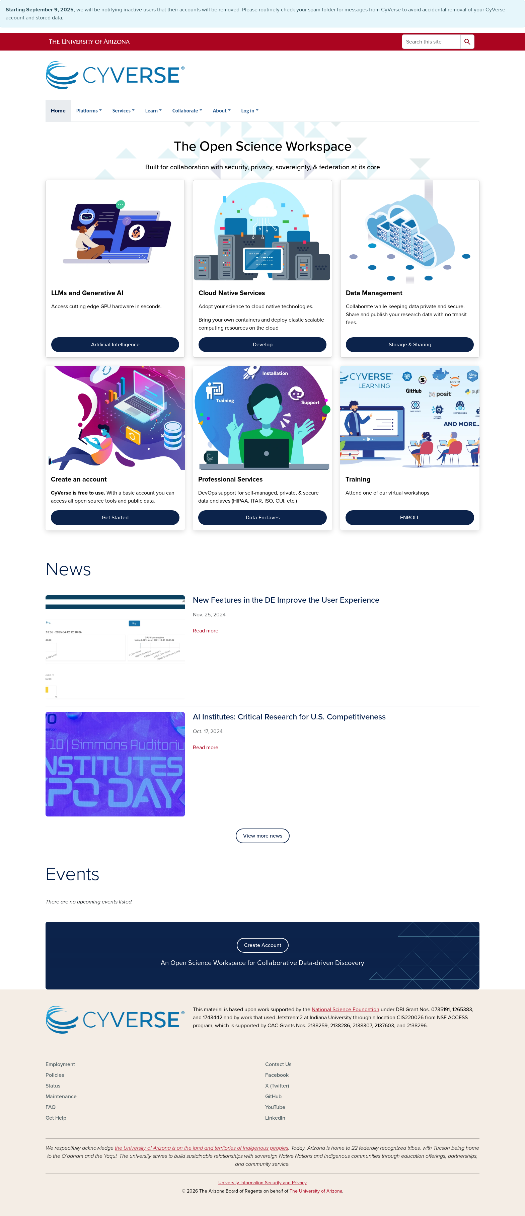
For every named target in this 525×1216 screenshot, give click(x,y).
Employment (60, 1064)
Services (121, 110)
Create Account (262, 945)
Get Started (115, 517)
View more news (262, 836)
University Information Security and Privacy (262, 1183)
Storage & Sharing (410, 344)
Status (53, 1085)
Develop (263, 344)
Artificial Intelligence (115, 344)
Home (58, 110)
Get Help (56, 1118)
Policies (55, 1075)
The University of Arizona (316, 1191)
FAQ (51, 1107)
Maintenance (61, 1096)
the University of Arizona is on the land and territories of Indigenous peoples (201, 1148)
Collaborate (185, 110)
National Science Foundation (345, 1009)
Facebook (277, 1075)
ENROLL (410, 517)
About (220, 110)
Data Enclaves (263, 517)
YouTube (275, 1107)
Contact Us (278, 1064)
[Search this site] (431, 41)
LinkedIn (275, 1118)
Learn (151, 110)
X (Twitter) (277, 1085)
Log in (247, 110)
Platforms (87, 110)
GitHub (273, 1096)
